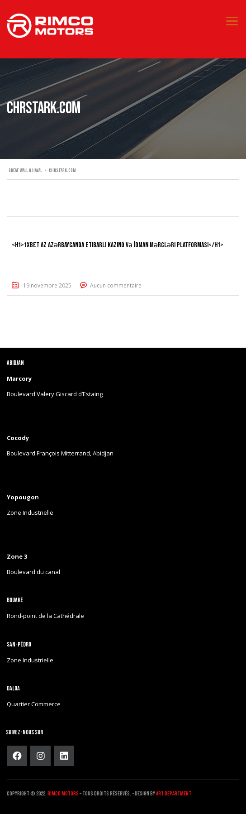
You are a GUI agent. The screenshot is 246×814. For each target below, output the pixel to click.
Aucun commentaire (116, 285)
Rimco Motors (63, 793)
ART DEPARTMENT (173, 793)
